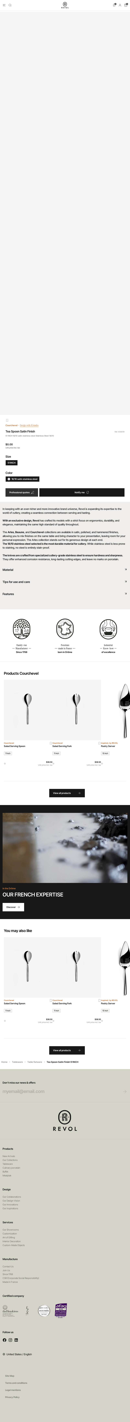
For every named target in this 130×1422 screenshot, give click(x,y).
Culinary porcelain (11, 1167)
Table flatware (34, 1062)
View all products (67, 793)
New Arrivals (9, 1156)
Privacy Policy (12, 1397)
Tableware (17, 1062)
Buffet (5, 1171)
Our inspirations (10, 1208)
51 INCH (12, 462)
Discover (13, 907)
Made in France (10, 1282)
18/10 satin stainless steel (22, 479)
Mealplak (7, 1175)
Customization (10, 1233)
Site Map (9, 1375)
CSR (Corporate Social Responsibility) (21, 1278)
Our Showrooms (11, 1229)
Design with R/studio (31, 425)
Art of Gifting (9, 1237)
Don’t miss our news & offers (59, 1087)
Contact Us (8, 1266)
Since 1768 (8, 1274)
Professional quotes (21, 492)
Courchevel (11, 425)
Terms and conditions (16, 1383)
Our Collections (10, 1160)
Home (4, 1062)
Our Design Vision (11, 1200)
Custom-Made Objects (14, 1245)
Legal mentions (13, 1390)
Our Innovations (10, 1204)
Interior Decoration (12, 1241)
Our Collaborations (12, 1196)
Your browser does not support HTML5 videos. (65, 848)
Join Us (6, 1270)
